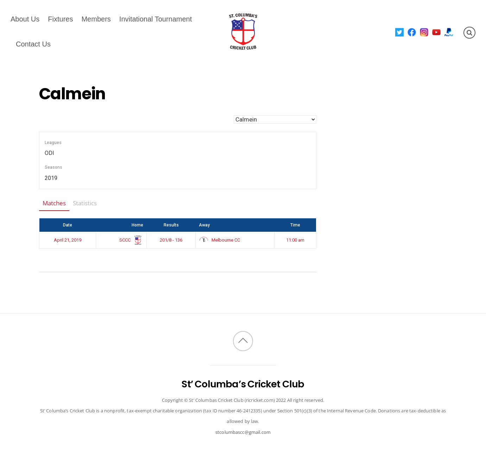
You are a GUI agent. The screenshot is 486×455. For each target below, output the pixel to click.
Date (67, 225)
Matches (54, 203)
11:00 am (295, 240)
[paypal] (449, 32)
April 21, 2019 (67, 240)
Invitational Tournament (155, 19)
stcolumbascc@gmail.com (243, 432)
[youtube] (436, 32)
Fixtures (60, 19)
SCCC (130, 240)
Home (137, 225)
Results (171, 225)
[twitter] (400, 32)
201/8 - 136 (171, 240)
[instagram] (424, 32)
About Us (25, 19)
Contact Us (33, 44)
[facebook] (412, 32)
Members (96, 19)
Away (204, 225)
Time (295, 225)
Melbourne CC (219, 240)
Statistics (85, 203)
